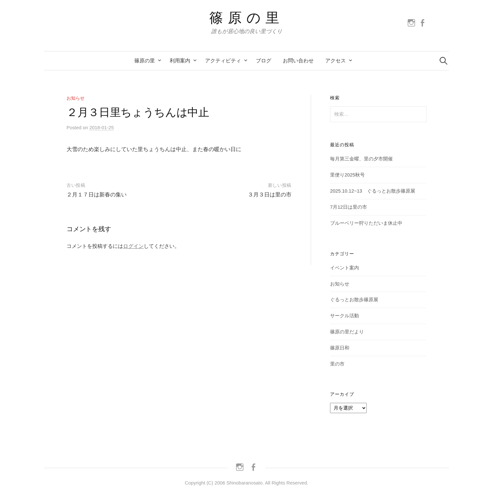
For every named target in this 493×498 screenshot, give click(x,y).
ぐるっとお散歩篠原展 (354, 299)
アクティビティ (223, 60)
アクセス (335, 60)
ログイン (133, 246)
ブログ (263, 60)
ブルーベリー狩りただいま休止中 (366, 223)
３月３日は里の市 (269, 195)
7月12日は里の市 (348, 207)
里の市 (337, 364)
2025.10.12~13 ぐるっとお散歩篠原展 (372, 191)
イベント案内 (344, 267)
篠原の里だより (347, 331)
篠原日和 (339, 347)
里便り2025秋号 (347, 174)
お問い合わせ (298, 60)
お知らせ (76, 98)
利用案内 (180, 60)
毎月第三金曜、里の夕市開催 (361, 158)
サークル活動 (344, 315)
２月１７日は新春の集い (97, 195)
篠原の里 (246, 17)
